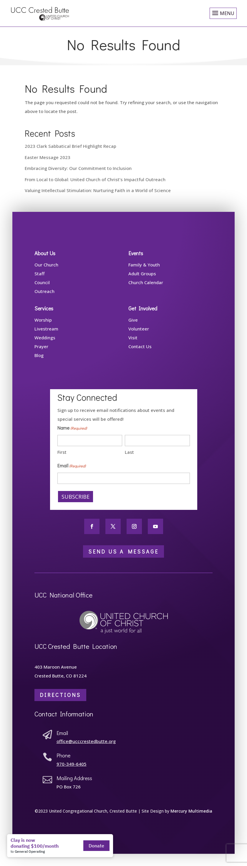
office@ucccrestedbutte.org (86, 747)
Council (42, 288)
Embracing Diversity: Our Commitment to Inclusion (78, 168)
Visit (132, 343)
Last (129, 457)
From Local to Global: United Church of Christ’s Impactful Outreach (95, 179)
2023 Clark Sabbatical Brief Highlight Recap (70, 146)
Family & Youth (144, 270)
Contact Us (140, 352)
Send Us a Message (123, 556)
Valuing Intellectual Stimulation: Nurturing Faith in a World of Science (98, 190)
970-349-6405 (72, 769)
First (62, 457)
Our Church (46, 270)
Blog (39, 361)
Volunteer (138, 334)
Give (133, 325)
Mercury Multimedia (191, 816)
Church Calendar (145, 288)
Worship (43, 325)
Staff (39, 279)
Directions (60, 700)
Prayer (41, 352)
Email (71, 471)
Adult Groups (142, 279)
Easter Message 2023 (47, 157)
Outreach (44, 296)
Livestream (46, 334)
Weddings (44, 343)
